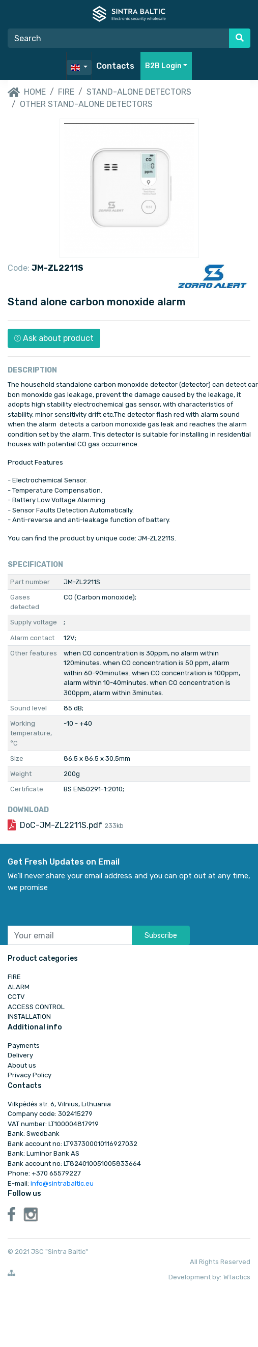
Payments (24, 1045)
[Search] (119, 38)
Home (27, 92)
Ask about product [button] (54, 338)
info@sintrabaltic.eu (62, 1183)
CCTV (16, 996)
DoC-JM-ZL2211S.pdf (72, 825)
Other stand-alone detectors (86, 104)
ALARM (19, 987)
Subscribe (161, 935)
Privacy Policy (29, 1075)
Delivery (20, 1055)
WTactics (236, 1277)
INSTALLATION (29, 1016)
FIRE (66, 92)
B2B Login (163, 66)
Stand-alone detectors (139, 92)
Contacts (115, 66)
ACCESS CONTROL (36, 1007)
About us (22, 1065)
